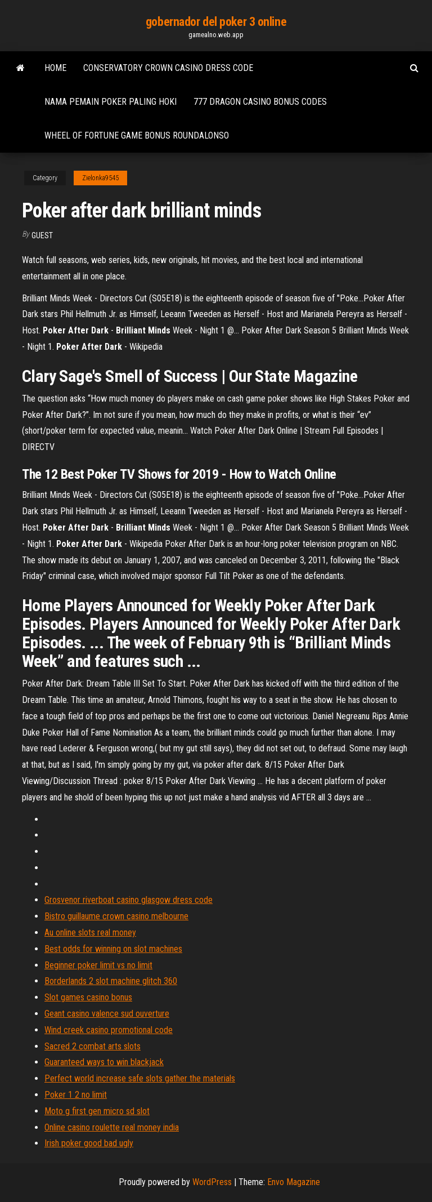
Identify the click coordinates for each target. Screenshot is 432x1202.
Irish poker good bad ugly (88, 1143)
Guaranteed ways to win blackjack (104, 1062)
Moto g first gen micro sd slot (97, 1111)
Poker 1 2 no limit (75, 1094)
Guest (42, 235)
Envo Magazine (293, 1182)
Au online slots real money (90, 932)
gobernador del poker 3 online (216, 22)
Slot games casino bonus (88, 997)
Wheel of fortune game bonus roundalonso (136, 135)
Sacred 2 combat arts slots (92, 1046)
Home (55, 68)
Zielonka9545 (100, 178)
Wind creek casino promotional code (108, 1030)
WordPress (212, 1182)
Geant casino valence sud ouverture (106, 1013)
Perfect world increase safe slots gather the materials (139, 1078)
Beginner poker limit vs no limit (98, 965)
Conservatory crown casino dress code (168, 68)
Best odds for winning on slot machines (113, 948)
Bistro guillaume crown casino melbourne (116, 916)
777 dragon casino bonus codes (260, 101)
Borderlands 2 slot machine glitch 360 (110, 981)
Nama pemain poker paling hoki (110, 101)
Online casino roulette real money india (111, 1127)
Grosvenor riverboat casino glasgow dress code (128, 899)
